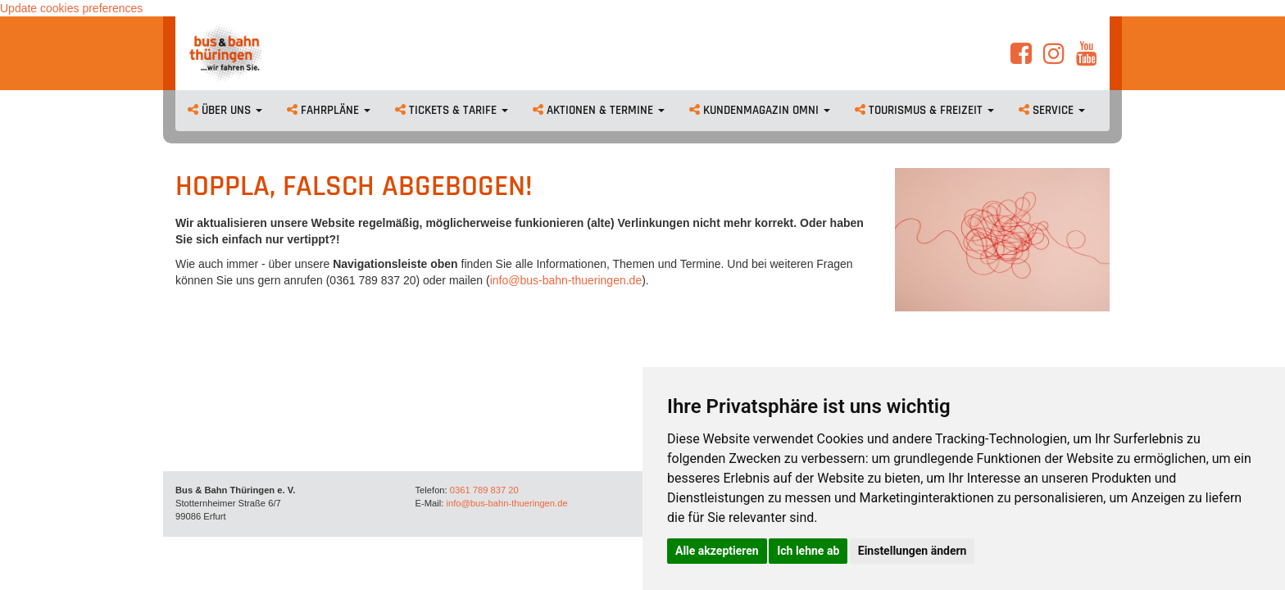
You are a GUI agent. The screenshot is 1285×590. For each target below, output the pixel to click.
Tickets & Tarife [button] (451, 110)
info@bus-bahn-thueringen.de (566, 280)
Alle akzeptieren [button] (717, 550)
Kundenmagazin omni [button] (759, 110)
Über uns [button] (225, 110)
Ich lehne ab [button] (808, 550)
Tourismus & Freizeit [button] (924, 110)
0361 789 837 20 (484, 490)
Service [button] (1052, 110)
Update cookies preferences (71, 8)
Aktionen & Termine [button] (599, 110)
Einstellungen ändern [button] (912, 550)
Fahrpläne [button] (328, 110)
